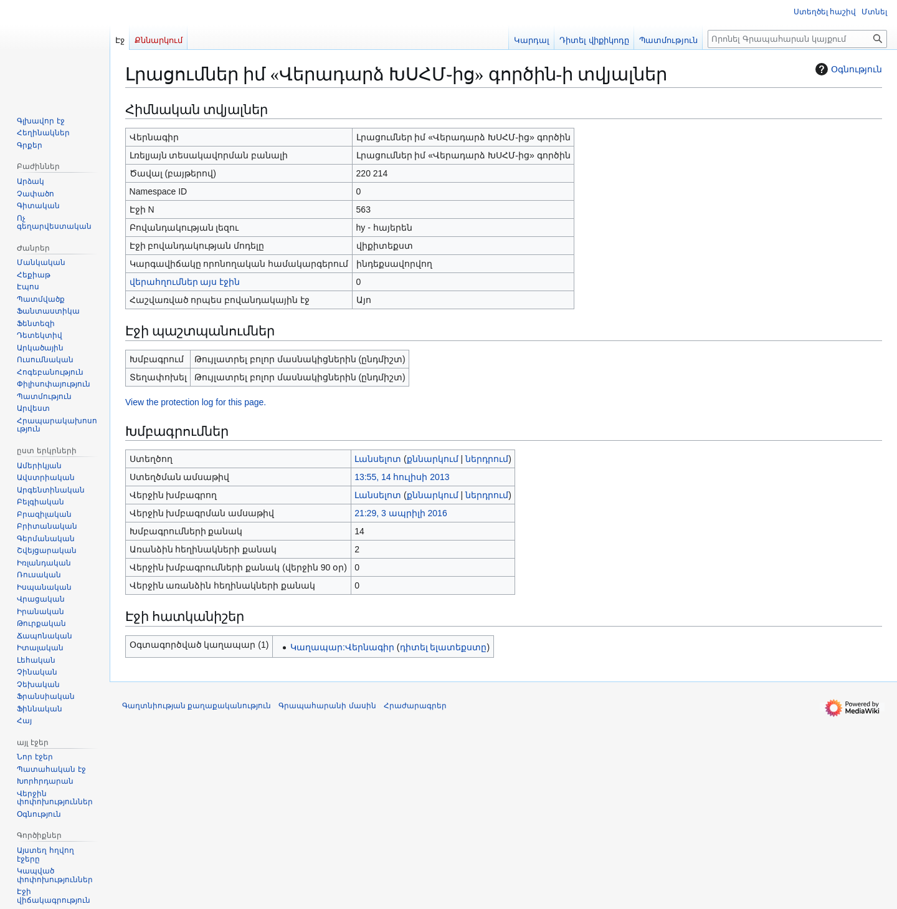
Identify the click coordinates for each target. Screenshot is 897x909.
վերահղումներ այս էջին (185, 282)
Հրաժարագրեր (415, 705)
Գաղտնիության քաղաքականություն (196, 705)
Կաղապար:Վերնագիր (342, 647)
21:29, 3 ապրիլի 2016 (400, 513)
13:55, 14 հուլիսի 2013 (401, 477)
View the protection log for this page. (195, 402)
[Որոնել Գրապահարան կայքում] (797, 39)
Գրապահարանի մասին (327, 705)
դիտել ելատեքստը (443, 647)
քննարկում (432, 459)
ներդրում (486, 459)
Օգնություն (847, 69)
